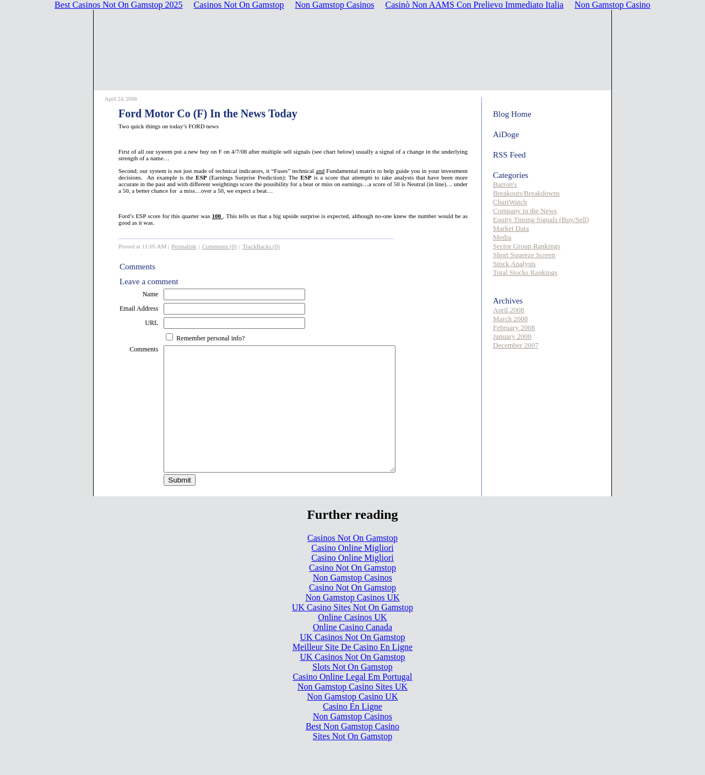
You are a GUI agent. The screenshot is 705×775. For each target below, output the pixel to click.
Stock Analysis (514, 263)
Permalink (183, 246)
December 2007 (516, 345)
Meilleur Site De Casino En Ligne (352, 671)
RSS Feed (509, 154)
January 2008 (512, 336)
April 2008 (508, 310)
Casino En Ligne (352, 731)
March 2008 (510, 319)
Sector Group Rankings (526, 246)
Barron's (505, 184)
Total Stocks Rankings (525, 272)
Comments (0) (219, 246)
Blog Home (512, 114)
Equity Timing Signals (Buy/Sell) (541, 219)
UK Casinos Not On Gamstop (352, 661)
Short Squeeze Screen (524, 255)
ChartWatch (510, 202)
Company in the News (525, 211)
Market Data (511, 228)
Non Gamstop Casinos (352, 602)
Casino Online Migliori (352, 572)
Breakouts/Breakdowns (526, 193)
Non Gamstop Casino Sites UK (352, 711)
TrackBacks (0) (261, 246)
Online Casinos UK (352, 642)
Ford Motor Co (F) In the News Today (207, 113)
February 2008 (514, 327)
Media (502, 237)
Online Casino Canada (352, 652)
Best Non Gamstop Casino (352, 751)
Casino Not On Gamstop (352, 592)
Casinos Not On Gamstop (352, 562)
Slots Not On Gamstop (352, 691)
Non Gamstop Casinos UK (352, 622)
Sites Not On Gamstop (352, 761)
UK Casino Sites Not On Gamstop (352, 632)
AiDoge (506, 134)
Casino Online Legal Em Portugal (353, 701)
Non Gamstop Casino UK (352, 721)
